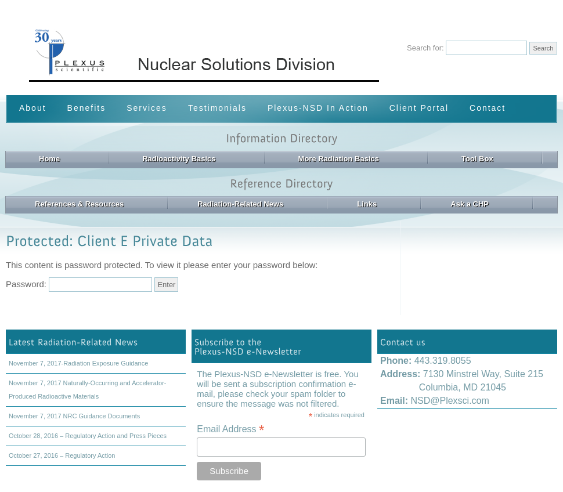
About (32, 108)
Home (49, 158)
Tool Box (477, 158)
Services (147, 108)
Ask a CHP (469, 204)
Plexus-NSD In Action (318, 108)
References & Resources (79, 204)
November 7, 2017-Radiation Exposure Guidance (78, 363)
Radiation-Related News (240, 204)
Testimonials (217, 108)
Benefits (86, 108)
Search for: (425, 48)
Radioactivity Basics (178, 158)
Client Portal (419, 108)
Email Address (230, 429)
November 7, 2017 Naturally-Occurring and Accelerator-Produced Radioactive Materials (87, 389)
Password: (79, 284)
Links (367, 204)
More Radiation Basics (338, 158)
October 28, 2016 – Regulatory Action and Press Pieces (88, 435)
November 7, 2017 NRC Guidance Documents (74, 416)
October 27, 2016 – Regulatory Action (62, 455)
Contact (488, 108)
